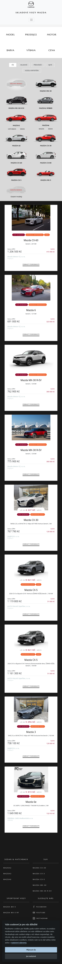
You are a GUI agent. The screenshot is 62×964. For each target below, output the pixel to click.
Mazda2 (7, 868)
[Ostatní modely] (16, 190)
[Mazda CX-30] (46, 139)
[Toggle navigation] (31, 20)
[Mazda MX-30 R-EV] (16, 101)
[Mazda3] (16, 118)
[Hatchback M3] (12, 129)
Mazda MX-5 (9, 907)
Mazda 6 (31, 310)
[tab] (10, 34)
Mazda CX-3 (39, 874)
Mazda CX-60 (31, 240)
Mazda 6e (31, 801)
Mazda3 (7, 874)
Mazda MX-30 (40, 885)
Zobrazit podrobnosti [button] (31, 264)
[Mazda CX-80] (46, 156)
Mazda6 (7, 879)
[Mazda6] (46, 118)
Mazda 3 (31, 732)
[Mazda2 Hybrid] (46, 101)
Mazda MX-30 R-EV (31, 380)
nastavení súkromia (18, 943)
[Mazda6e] (16, 139)
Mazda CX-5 (31, 590)
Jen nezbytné (31, 956)
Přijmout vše (31, 950)
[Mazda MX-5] (46, 173)
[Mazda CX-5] (16, 173)
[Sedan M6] (50, 129)
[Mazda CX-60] (16, 156)
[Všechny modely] (16, 82)
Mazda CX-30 (31, 520)
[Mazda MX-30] (46, 84)
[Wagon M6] (41, 129)
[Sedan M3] (22, 129)
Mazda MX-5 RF (11, 913)
